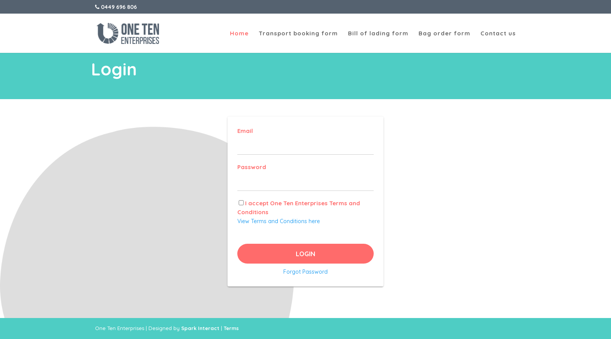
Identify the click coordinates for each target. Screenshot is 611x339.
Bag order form (444, 34)
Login (305, 254)
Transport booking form (298, 34)
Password (251, 167)
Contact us (498, 34)
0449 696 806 (116, 6)
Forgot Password (305, 271)
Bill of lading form (378, 34)
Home (239, 34)
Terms (231, 328)
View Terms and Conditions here (278, 221)
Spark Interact (200, 328)
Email (245, 131)
